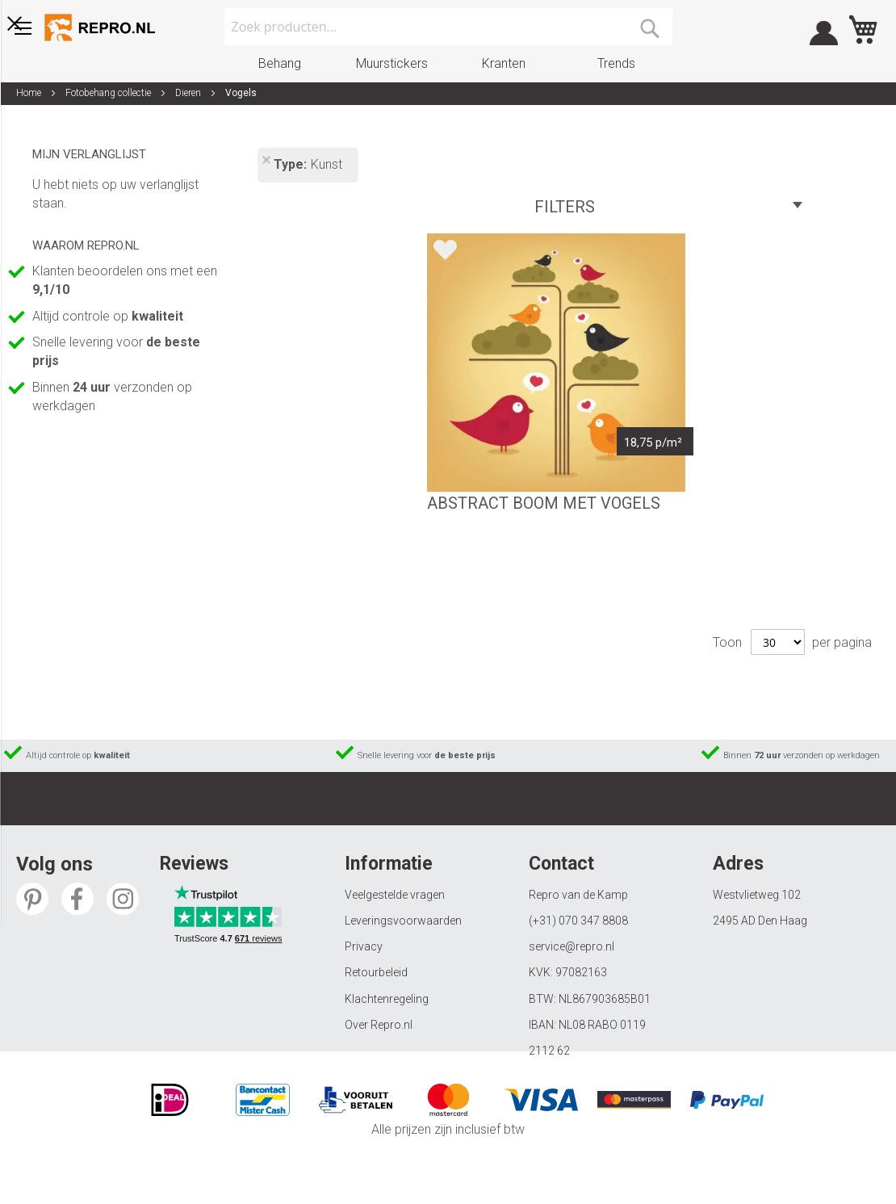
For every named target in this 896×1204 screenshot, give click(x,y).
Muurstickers (392, 63)
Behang (279, 63)
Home (30, 93)
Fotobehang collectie (109, 93)
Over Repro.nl (378, 1024)
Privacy (364, 946)
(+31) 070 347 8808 (578, 920)
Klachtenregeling (387, 998)
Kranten (503, 63)
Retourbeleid (376, 972)
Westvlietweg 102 (757, 894)
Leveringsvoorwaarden (403, 920)
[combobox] (448, 26)
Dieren (189, 93)
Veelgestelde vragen (395, 894)
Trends (616, 63)
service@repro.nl (571, 946)
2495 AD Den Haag (760, 920)
